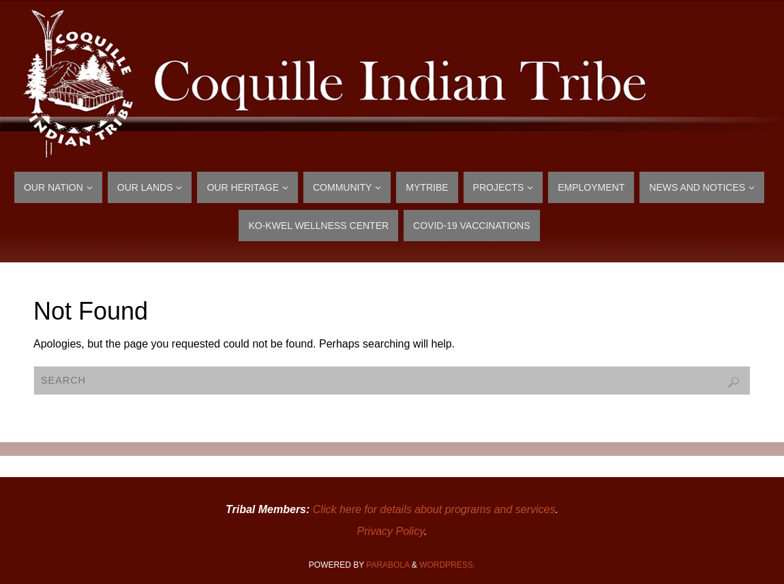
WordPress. (447, 565)
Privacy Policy (390, 531)
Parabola (387, 565)
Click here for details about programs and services (434, 509)
